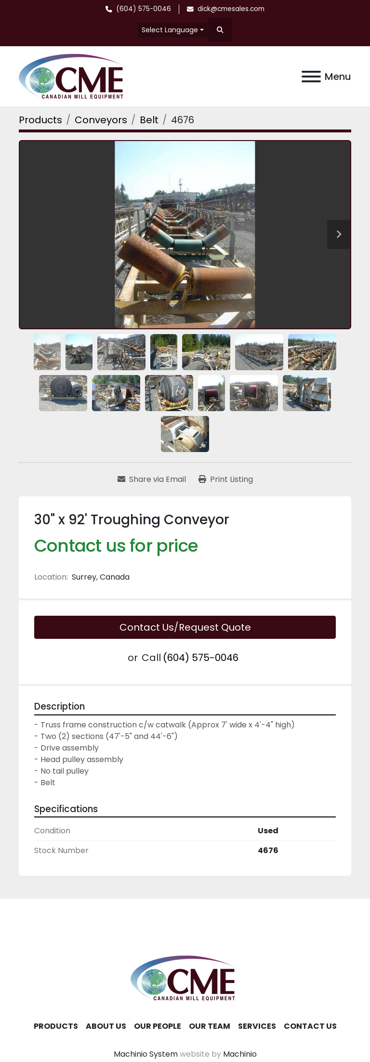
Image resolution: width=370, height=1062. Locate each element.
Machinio (240, 1054)
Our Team (209, 1026)
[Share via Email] (151, 479)
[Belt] (149, 120)
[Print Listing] (225, 479)
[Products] (40, 120)
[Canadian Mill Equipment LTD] (185, 977)
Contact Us (310, 1026)
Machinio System (146, 1054)
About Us (106, 1026)
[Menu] (311, 76)
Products (56, 1026)
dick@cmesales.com (231, 8)
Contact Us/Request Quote (185, 627)
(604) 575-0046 (143, 8)
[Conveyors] (101, 120)
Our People (157, 1026)
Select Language (170, 30)
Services (257, 1026)
